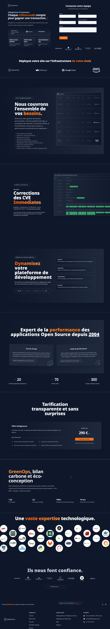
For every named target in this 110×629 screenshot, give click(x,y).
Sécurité (31, 622)
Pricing (31, 628)
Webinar (58, 625)
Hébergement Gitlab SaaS (63, 619)
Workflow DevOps (34, 625)
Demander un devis (84, 439)
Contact (31, 616)
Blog (57, 622)
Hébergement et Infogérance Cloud (66, 616)
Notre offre (32, 619)
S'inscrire (78, 603)
